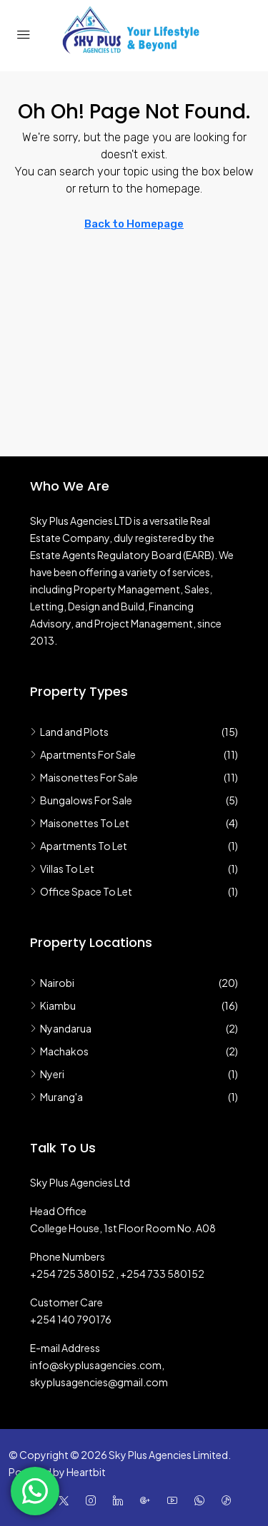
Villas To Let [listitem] (62, 868)
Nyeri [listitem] (47, 1073)
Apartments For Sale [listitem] (83, 754)
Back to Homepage (134, 223)
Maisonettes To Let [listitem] (79, 822)
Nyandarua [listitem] (60, 1028)
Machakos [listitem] (59, 1051)
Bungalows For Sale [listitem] (81, 800)
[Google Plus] (148, 1500)
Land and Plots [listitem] (69, 731)
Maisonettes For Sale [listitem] (84, 777)
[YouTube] (175, 1500)
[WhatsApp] (202, 1500)
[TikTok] (229, 1500)
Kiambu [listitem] (53, 1005)
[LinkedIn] (121, 1500)
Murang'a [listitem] (56, 1096)
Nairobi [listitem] (52, 982)
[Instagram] (93, 1500)
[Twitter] (66, 1500)
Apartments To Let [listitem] (78, 845)
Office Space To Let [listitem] (81, 891)
